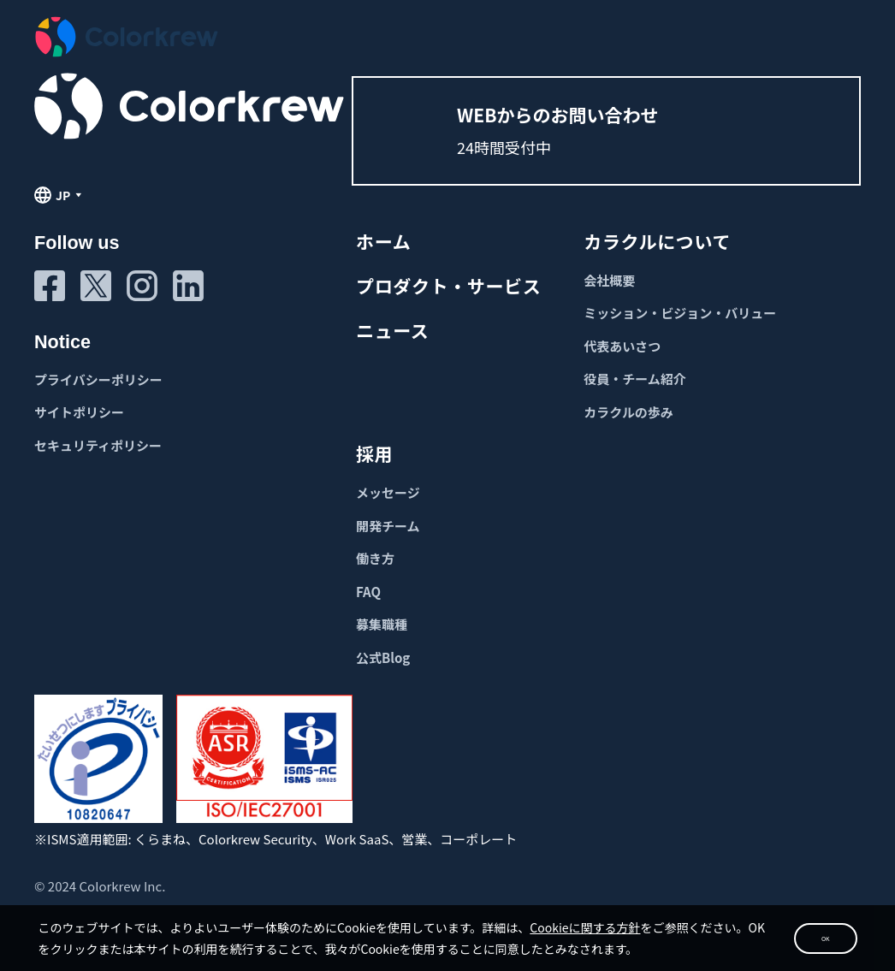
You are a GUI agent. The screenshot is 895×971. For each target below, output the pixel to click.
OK (771, 918)
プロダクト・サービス (448, 286)
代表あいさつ (622, 346)
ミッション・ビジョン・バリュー (680, 313)
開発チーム (388, 526)
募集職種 (381, 624)
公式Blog (383, 657)
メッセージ (388, 492)
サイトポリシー (79, 412)
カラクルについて (657, 241)
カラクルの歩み (628, 412)
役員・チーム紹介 (635, 379)
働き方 (375, 558)
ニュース (392, 330)
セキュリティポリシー (98, 445)
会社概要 (609, 280)
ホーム (383, 241)
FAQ (368, 592)
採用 (374, 453)
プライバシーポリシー (98, 379)
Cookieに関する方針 (633, 894)
